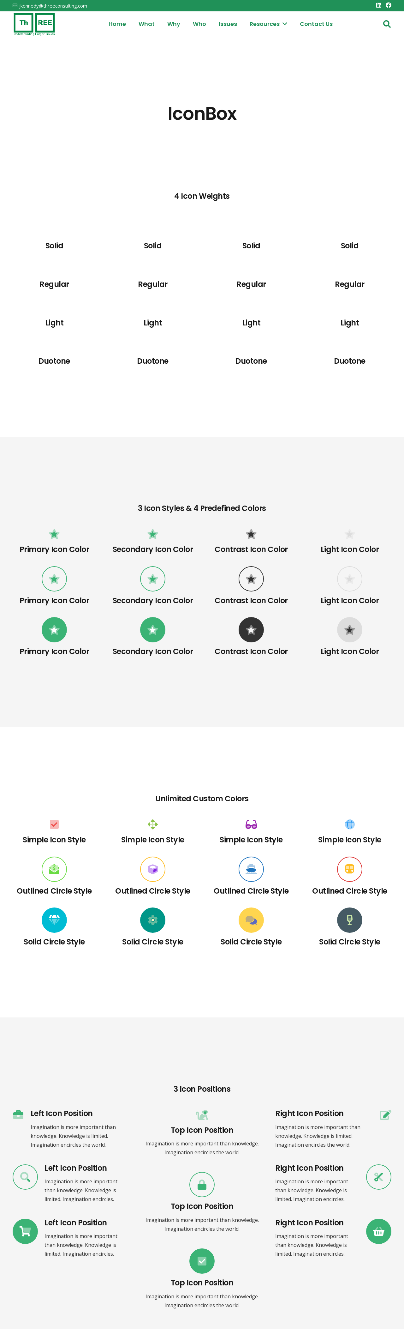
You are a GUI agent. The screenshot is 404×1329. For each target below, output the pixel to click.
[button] (386, 24)
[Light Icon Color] (349, 579)
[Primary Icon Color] (54, 579)
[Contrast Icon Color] (251, 579)
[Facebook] (388, 5)
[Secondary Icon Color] (152, 579)
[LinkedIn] (378, 5)
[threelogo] (34, 24)
